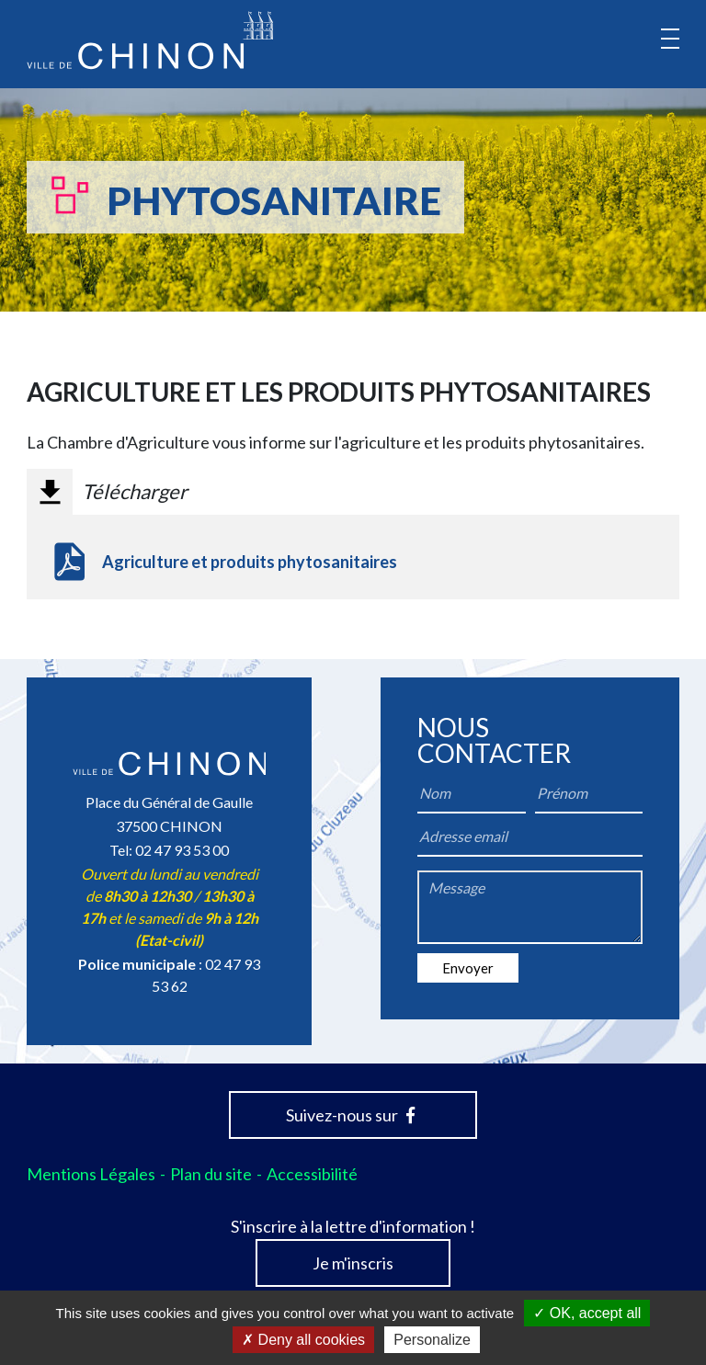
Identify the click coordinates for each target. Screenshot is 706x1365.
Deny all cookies (303, 1340)
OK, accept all (587, 1313)
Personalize (432, 1340)
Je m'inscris (353, 1263)
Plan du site (211, 1174)
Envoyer (468, 968)
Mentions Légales (91, 1174)
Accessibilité (312, 1174)
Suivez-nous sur (350, 1115)
